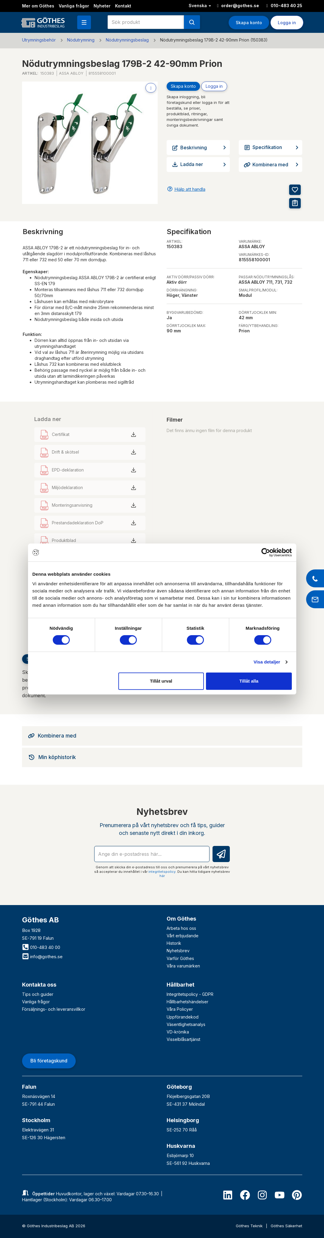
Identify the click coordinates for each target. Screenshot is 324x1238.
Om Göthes (181, 919)
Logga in (287, 22)
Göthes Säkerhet (286, 1225)
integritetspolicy (162, 872)
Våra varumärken (183, 965)
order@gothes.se (238, 5)
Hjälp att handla (189, 189)
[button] (84, 22)
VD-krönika (178, 1031)
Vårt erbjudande (183, 935)
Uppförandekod (183, 1016)
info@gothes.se (42, 956)
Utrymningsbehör (39, 39)
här (162, 876)
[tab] (162, 735)
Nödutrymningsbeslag (127, 39)
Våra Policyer (180, 1009)
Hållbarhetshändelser (187, 1001)
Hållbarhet (180, 985)
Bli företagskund (48, 1061)
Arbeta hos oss (181, 928)
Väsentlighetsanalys (186, 1024)
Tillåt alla (248, 680)
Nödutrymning (80, 39)
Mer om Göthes (38, 5)
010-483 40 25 (284, 5)
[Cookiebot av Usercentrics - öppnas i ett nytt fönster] (266, 552)
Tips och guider (37, 994)
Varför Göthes (180, 958)
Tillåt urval (161, 680)
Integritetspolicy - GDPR (190, 994)
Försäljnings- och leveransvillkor (53, 1009)
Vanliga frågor (74, 5)
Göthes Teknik (250, 1225)
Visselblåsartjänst (183, 1039)
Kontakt (123, 5)
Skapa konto (249, 22)
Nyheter (102, 5)
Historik (174, 943)
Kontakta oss (39, 985)
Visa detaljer (267, 661)
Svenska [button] (200, 5)
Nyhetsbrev (178, 950)
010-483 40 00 (41, 947)
